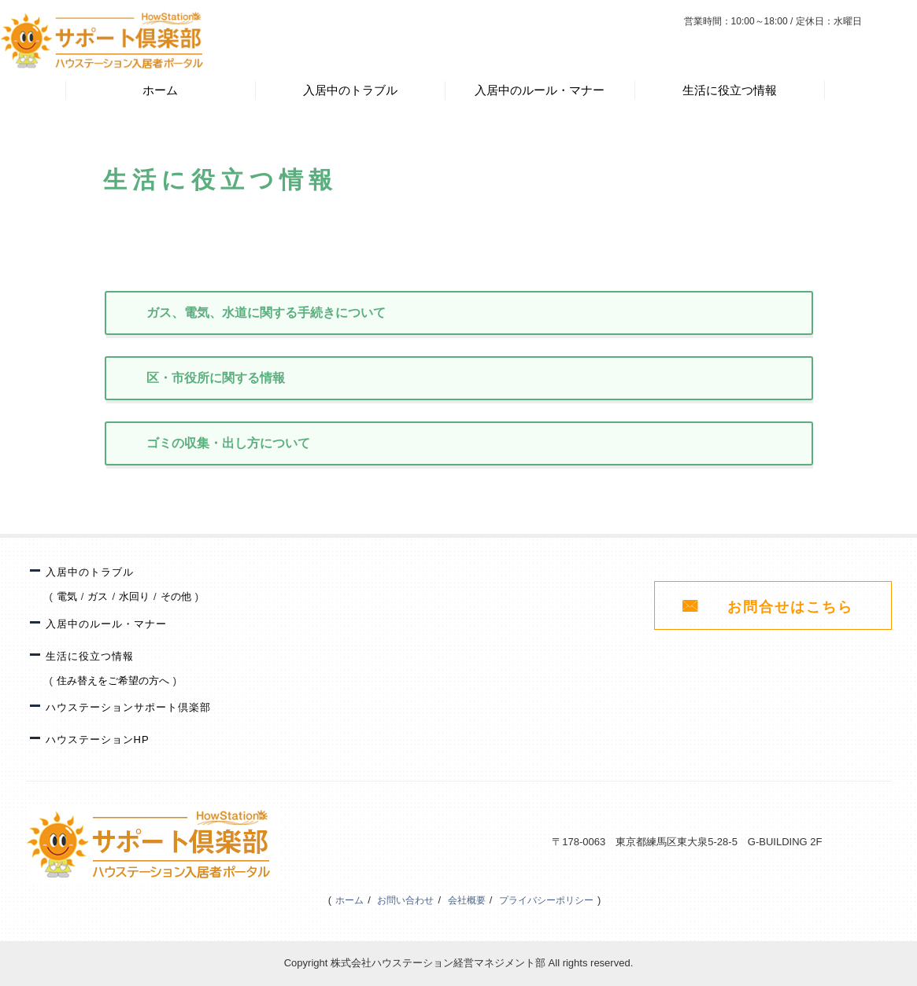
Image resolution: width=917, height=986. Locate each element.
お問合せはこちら (790, 607)
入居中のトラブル (350, 90)
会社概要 (467, 900)
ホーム (160, 90)
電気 (67, 596)
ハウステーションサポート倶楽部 (128, 707)
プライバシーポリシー (546, 900)
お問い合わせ (405, 900)
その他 (176, 596)
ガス (97, 596)
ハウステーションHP (98, 739)
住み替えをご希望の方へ (113, 680)
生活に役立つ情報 (729, 90)
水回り (134, 596)
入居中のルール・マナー (540, 90)
